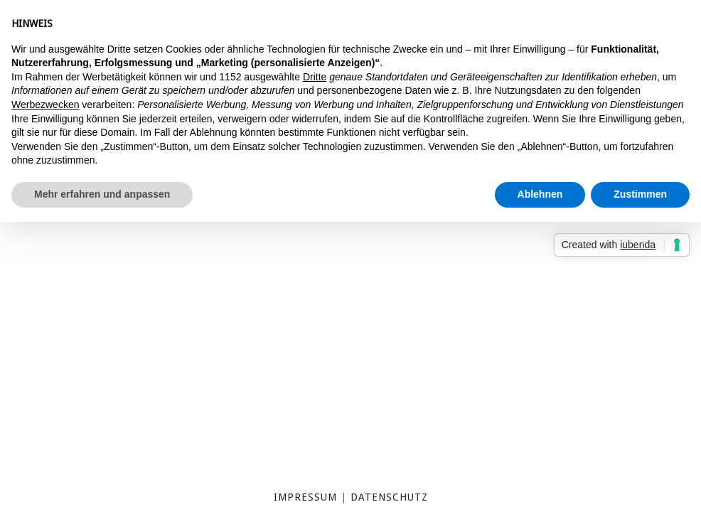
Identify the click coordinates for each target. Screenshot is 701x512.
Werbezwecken (45, 104)
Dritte (314, 76)
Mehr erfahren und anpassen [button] (102, 194)
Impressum (305, 497)
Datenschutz (389, 497)
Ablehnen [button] (540, 194)
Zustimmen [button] (640, 194)
